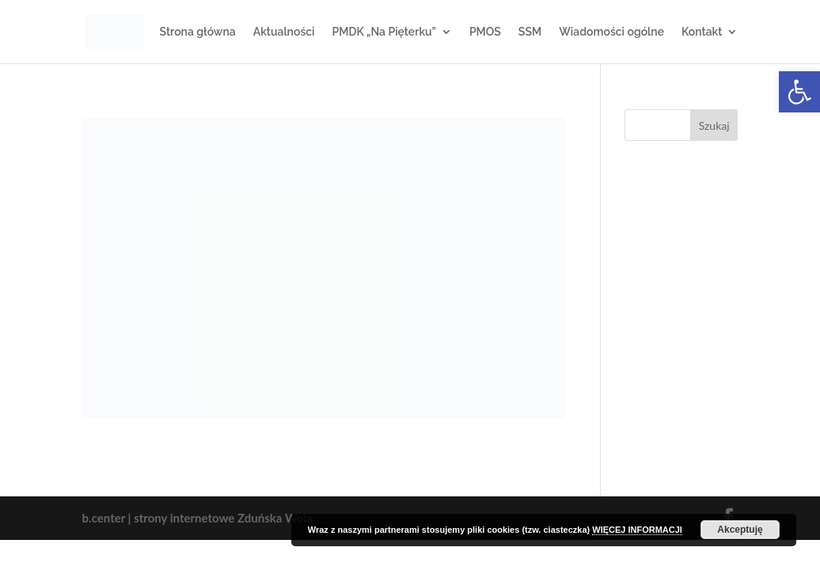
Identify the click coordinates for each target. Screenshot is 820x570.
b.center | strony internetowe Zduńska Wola (197, 518)
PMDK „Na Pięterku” (384, 32)
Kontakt (701, 32)
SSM (529, 32)
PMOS (485, 32)
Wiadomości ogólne (611, 32)
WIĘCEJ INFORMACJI (637, 529)
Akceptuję (739, 529)
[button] (799, 91)
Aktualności (284, 32)
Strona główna (198, 32)
